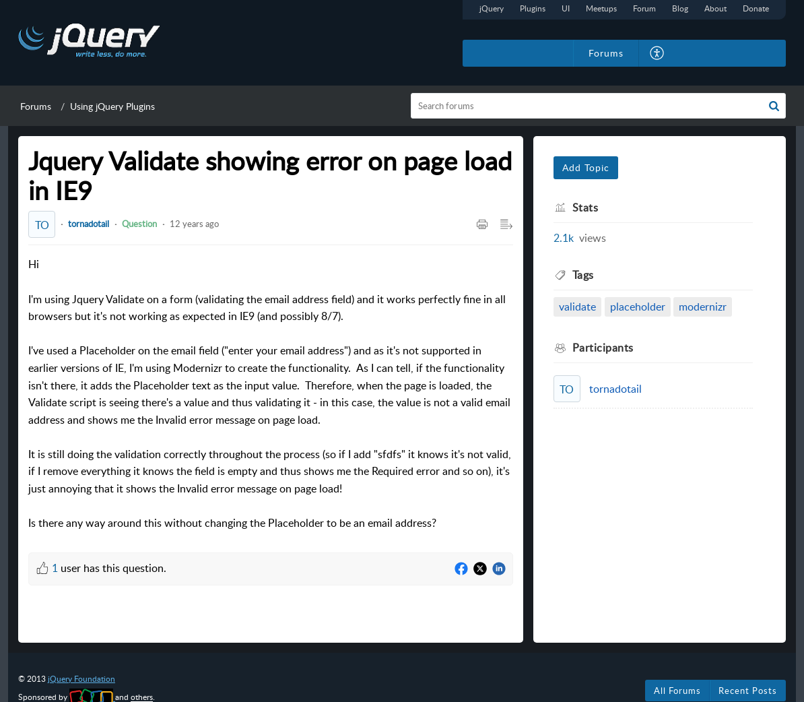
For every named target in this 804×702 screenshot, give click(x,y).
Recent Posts (747, 690)
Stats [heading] (585, 207)
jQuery (491, 8)
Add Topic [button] (585, 167)
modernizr (703, 306)
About (715, 8)
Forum (644, 8)
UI (566, 8)
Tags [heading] (583, 274)
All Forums (677, 690)
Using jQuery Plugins (112, 106)
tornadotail (88, 224)
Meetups (601, 8)
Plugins (532, 8)
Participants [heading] (603, 347)
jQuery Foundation (81, 678)
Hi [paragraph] (270, 394)
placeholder (637, 306)
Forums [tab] (606, 52)
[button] (657, 53)
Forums (35, 106)
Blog (680, 8)
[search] (598, 106)
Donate (756, 8)
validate (577, 306)
